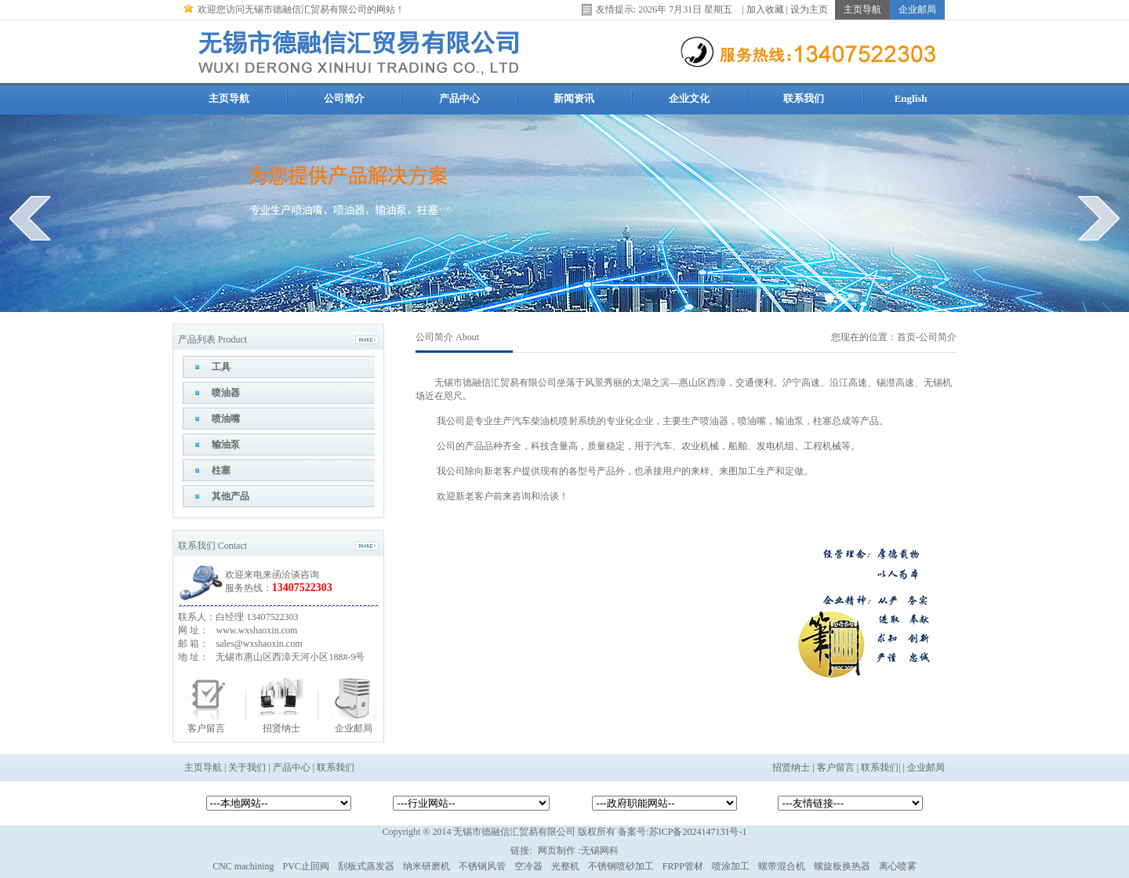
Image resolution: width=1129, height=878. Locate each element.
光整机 (565, 866)
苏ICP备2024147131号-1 (698, 831)
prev (30, 218)
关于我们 (247, 767)
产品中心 (459, 98)
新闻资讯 (574, 98)
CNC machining (243, 866)
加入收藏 (765, 8)
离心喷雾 (898, 866)
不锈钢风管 (482, 866)
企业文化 (689, 98)
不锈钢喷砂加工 (621, 866)
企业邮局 (353, 728)
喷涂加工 (731, 866)
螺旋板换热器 (842, 866)
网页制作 (556, 850)
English (911, 98)
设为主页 (809, 8)
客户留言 (206, 728)
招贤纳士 (281, 728)
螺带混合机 (781, 866)
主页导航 (229, 98)
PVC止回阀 (305, 866)
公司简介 (344, 98)
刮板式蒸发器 (366, 866)
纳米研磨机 (426, 866)
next (1098, 218)
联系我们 (803, 98)
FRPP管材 (683, 866)
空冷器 (528, 866)
